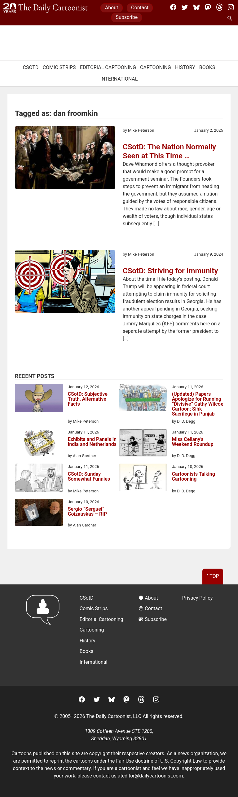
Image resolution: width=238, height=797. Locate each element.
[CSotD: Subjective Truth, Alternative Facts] (39, 399)
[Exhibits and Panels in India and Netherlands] (39, 443)
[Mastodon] (208, 7)
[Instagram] (231, 7)
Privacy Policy (197, 598)
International (119, 79)
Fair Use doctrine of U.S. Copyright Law (159, 761)
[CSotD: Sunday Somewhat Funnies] (39, 479)
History (185, 67)
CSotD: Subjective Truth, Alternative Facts (88, 399)
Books (207, 67)
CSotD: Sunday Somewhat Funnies (89, 477)
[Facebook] (173, 7)
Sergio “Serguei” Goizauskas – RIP (87, 512)
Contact (139, 8)
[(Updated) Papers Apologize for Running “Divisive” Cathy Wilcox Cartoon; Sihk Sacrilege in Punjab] (143, 398)
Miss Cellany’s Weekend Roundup (193, 442)
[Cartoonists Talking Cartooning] (143, 478)
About (111, 8)
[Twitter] (184, 7)
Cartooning (155, 67)
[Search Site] (231, 18)
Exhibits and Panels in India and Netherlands (92, 442)
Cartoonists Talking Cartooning (193, 477)
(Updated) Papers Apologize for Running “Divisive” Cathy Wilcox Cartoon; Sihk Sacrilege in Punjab (197, 404)
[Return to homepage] (44, 635)
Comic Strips (59, 67)
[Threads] (219, 7)
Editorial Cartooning (108, 67)
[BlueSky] (196, 7)
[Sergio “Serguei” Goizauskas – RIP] (39, 513)
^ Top (212, 576)
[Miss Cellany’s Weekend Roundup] (143, 444)
